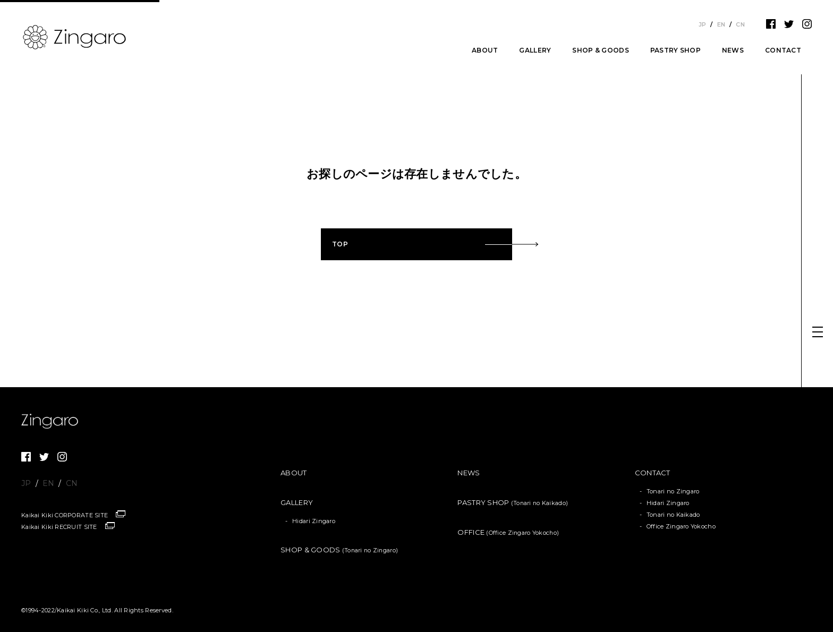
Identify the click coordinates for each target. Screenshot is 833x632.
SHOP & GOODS (600, 50)
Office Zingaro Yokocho (681, 526)
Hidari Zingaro (313, 521)
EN (721, 24)
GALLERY (535, 50)
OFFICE (508, 532)
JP (703, 24)
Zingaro (53, 421)
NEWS (733, 50)
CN (740, 24)
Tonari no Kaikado (673, 514)
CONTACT (783, 50)
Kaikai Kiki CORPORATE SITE (64, 515)
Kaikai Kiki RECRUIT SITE (59, 527)
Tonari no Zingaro (673, 491)
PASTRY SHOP (675, 50)
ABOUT (485, 50)
